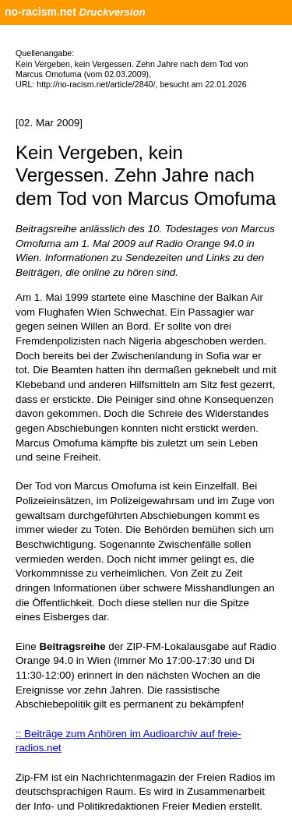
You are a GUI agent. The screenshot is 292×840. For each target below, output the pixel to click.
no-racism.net (40, 11)
